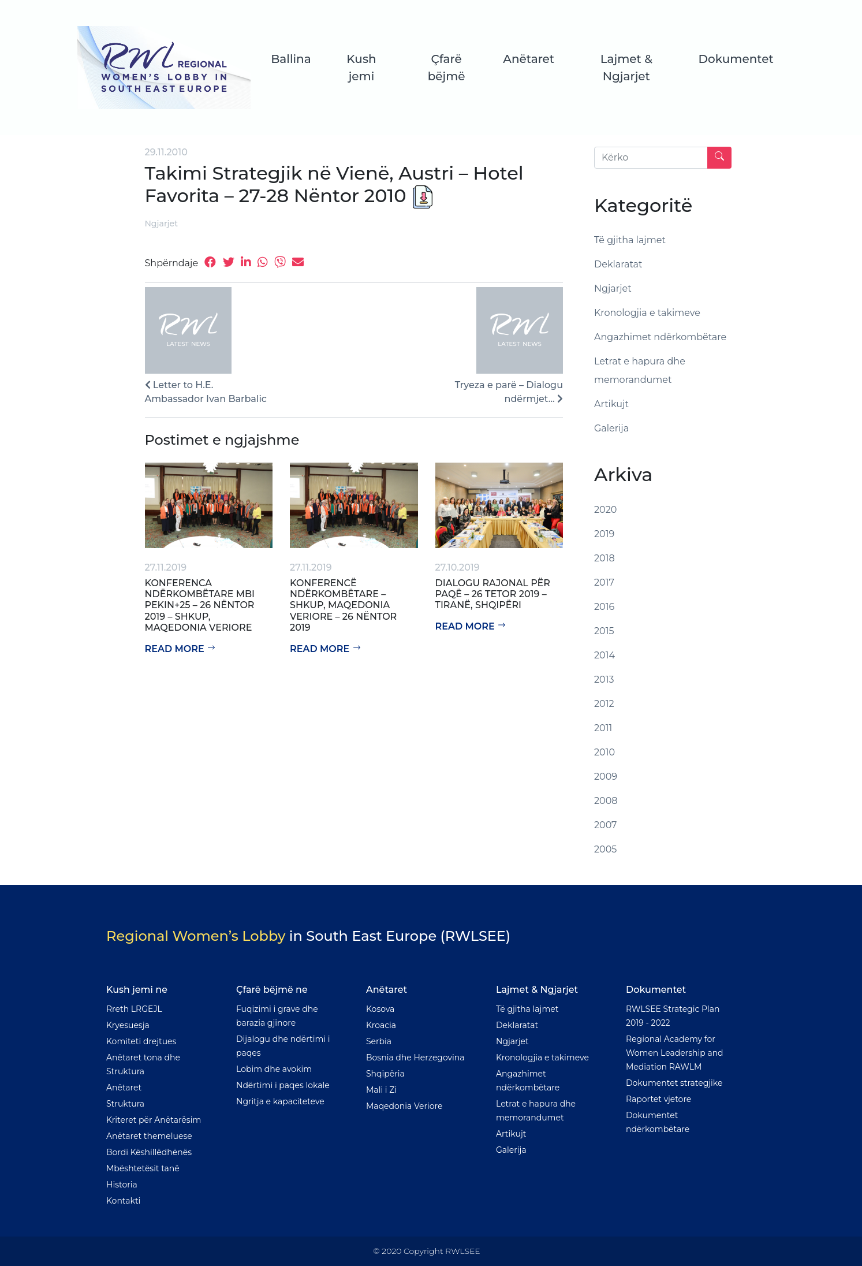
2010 (604, 752)
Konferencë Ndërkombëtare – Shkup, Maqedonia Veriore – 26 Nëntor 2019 (343, 605)
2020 (605, 509)
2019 (604, 533)
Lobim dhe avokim (274, 1069)
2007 (605, 825)
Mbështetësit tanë (143, 1168)
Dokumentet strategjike (674, 1083)
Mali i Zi (381, 1090)
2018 (604, 558)
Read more (181, 648)
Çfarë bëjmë (446, 67)
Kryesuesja (128, 1025)
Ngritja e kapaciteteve (280, 1101)
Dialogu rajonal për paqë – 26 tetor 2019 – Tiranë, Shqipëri (492, 594)
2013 (604, 679)
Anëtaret (528, 59)
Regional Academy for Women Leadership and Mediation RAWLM (674, 1053)
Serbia (378, 1041)
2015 (604, 630)
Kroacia (381, 1025)
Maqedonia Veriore (404, 1106)
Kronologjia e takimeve (647, 312)
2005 (605, 849)
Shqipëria (385, 1073)
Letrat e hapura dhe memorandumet (639, 370)
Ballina (291, 59)
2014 (604, 655)
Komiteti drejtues (141, 1041)
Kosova (380, 1009)
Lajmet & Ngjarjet (626, 67)
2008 (605, 800)
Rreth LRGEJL (134, 1009)
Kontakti (123, 1201)
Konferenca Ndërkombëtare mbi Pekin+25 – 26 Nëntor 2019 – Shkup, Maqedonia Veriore (200, 605)
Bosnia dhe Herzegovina (415, 1057)
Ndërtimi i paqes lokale (283, 1085)
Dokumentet (735, 59)
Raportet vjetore (658, 1099)
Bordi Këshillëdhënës (149, 1152)
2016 (604, 606)
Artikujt (611, 404)
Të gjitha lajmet (630, 239)
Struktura (125, 1104)
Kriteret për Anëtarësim (153, 1120)
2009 (605, 776)
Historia (121, 1184)
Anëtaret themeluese (149, 1136)
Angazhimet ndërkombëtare (660, 337)
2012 (604, 703)
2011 (603, 728)
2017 (604, 582)
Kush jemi (361, 67)
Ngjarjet (161, 223)
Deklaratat (618, 264)
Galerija (611, 428)
